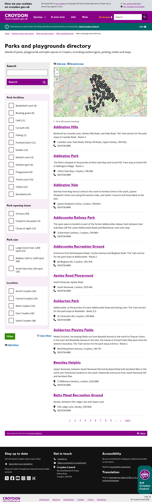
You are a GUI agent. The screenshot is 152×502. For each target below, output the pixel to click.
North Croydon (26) (26, 291)
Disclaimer (101, 499)
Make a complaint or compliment (72, 463)
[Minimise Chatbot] (147, 496)
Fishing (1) (21, 135)
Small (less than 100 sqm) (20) (29, 270)
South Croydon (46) (26, 320)
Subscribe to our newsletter (21, 464)
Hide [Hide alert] (141, 26)
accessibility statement (120, 467)
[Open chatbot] (145, 480)
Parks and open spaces (45, 33)
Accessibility (68, 499)
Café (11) (20, 120)
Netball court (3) (24, 157)
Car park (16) (22, 127)
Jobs (73, 17)
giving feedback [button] (35, 433)
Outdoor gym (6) (24, 164)
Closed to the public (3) (28, 221)
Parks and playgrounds (65, 33)
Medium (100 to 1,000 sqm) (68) (30, 260)
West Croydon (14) (25, 305)
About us (56, 499)
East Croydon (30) (25, 313)
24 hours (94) (22, 213)
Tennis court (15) (24, 179)
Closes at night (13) (26, 228)
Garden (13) (22, 149)
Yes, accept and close (132, 3)
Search (11, 66)
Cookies (80, 499)
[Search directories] (27, 82)
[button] (108, 94)
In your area (58, 17)
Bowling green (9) (25, 113)
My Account (104, 17)
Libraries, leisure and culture (23, 33)
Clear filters (46, 335)
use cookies (60, 3)
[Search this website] (144, 17)
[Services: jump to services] (39, 17)
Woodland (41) (23, 194)
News (85, 17)
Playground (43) (24, 172)
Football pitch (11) (26, 142)
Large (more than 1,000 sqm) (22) (28, 249)
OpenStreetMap (133, 116)
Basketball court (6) (26, 105)
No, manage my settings (133, 6)
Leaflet (123, 116)
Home (7, 33)
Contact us (62, 459)
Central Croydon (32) (27, 298)
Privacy (91, 499)
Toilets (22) (22, 186)
